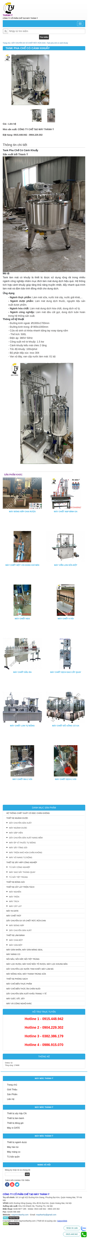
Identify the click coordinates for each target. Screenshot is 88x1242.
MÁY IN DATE (12, 911)
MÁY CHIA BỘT (16, 940)
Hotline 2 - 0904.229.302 (44, 1027)
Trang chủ (12, 1085)
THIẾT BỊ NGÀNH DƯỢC (17, 818)
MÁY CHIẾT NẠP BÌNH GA (66, 511)
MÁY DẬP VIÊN (16, 833)
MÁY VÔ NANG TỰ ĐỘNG (20, 857)
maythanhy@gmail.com (46, 1215)
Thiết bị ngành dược (17, 1142)
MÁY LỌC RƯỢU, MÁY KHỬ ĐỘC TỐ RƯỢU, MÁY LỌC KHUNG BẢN (36, 964)
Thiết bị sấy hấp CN (16, 1113)
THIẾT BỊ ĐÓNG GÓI (15, 882)
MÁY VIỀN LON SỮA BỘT (65, 565)
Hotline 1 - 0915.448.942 (44, 1019)
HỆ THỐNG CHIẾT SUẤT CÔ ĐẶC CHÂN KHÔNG (28, 813)
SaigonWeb (62, 1221)
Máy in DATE (13, 1128)
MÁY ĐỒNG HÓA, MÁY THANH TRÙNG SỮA (26, 974)
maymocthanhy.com (19, 1215)
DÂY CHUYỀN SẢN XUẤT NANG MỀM (26, 838)
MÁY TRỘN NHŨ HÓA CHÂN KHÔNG (25, 852)
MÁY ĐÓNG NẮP (16, 925)
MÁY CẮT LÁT (15, 906)
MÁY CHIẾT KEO (22, 618)
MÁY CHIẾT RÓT (13, 916)
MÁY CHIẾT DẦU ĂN (22, 672)
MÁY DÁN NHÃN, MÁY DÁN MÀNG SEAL (24, 950)
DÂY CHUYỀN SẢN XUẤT (20, 823)
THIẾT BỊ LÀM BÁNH (15, 935)
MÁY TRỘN (14, 897)
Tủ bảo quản (13, 1157)
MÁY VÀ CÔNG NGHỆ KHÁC (19, 1003)
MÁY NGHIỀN (15, 892)
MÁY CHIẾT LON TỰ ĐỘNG (22, 726)
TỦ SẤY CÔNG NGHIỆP (19, 867)
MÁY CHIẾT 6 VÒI (66, 618)
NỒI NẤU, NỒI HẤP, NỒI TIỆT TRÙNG (22, 959)
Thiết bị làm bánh (15, 1118)
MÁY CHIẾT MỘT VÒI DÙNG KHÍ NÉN (22, 565)
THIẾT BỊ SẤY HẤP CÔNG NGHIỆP (21, 862)
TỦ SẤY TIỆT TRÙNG (18, 877)
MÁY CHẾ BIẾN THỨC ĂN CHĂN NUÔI (23, 989)
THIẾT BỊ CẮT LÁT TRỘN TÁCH (20, 887)
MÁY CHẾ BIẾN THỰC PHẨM (19, 984)
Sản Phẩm (12, 1094)
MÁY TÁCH (14, 901)
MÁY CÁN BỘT (15, 945)
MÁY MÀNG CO (13, 954)
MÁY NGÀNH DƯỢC (18, 828)
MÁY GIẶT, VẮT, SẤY (15, 998)
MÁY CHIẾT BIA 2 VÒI (22, 779)
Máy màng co (13, 1152)
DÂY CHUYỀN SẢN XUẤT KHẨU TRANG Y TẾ (26, 994)
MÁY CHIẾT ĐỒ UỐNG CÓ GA (65, 726)
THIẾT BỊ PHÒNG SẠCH (17, 979)
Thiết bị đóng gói (15, 1123)
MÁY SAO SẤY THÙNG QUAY (22, 872)
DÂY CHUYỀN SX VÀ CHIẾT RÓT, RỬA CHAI (26, 921)
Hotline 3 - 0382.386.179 (44, 1036)
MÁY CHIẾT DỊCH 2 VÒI (65, 779)
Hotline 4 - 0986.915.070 (44, 1045)
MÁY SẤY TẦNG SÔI (18, 847)
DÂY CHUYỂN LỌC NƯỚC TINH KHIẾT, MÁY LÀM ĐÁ (30, 969)
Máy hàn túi (12, 1147)
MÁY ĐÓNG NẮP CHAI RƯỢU (22, 511)
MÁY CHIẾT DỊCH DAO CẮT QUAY (65, 672)
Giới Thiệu (12, 1089)
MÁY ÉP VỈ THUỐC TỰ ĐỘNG (22, 843)
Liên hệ (10, 1099)
